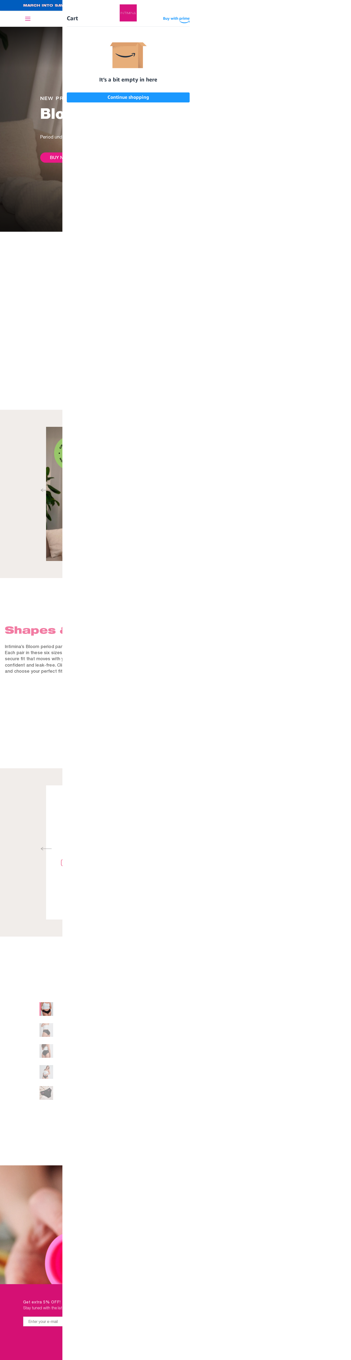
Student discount (218, 1338)
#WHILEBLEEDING (221, 1349)
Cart (325, 19)
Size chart (305, 1090)
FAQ (319, 1338)
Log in (307, 19)
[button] (180, 490)
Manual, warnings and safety (219, 828)
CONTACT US (310, 1326)
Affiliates (228, 1314)
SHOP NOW (308, 6)
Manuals (229, 1326)
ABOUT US (313, 1303)
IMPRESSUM (311, 1314)
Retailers (228, 1303)
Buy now (60, 157)
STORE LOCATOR (306, 1349)
